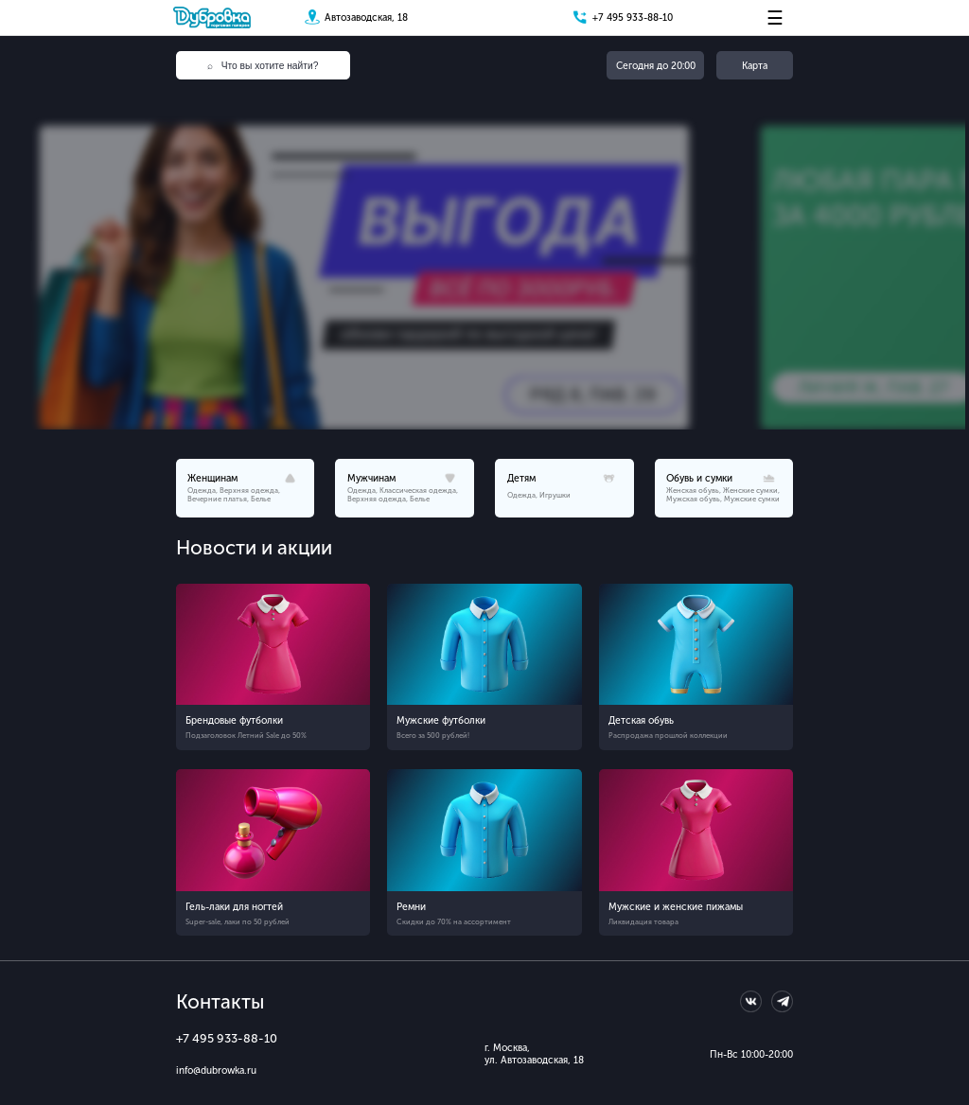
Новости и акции (254, 547)
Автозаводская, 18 (366, 17)
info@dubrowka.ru (216, 1070)
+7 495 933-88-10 (632, 17)
